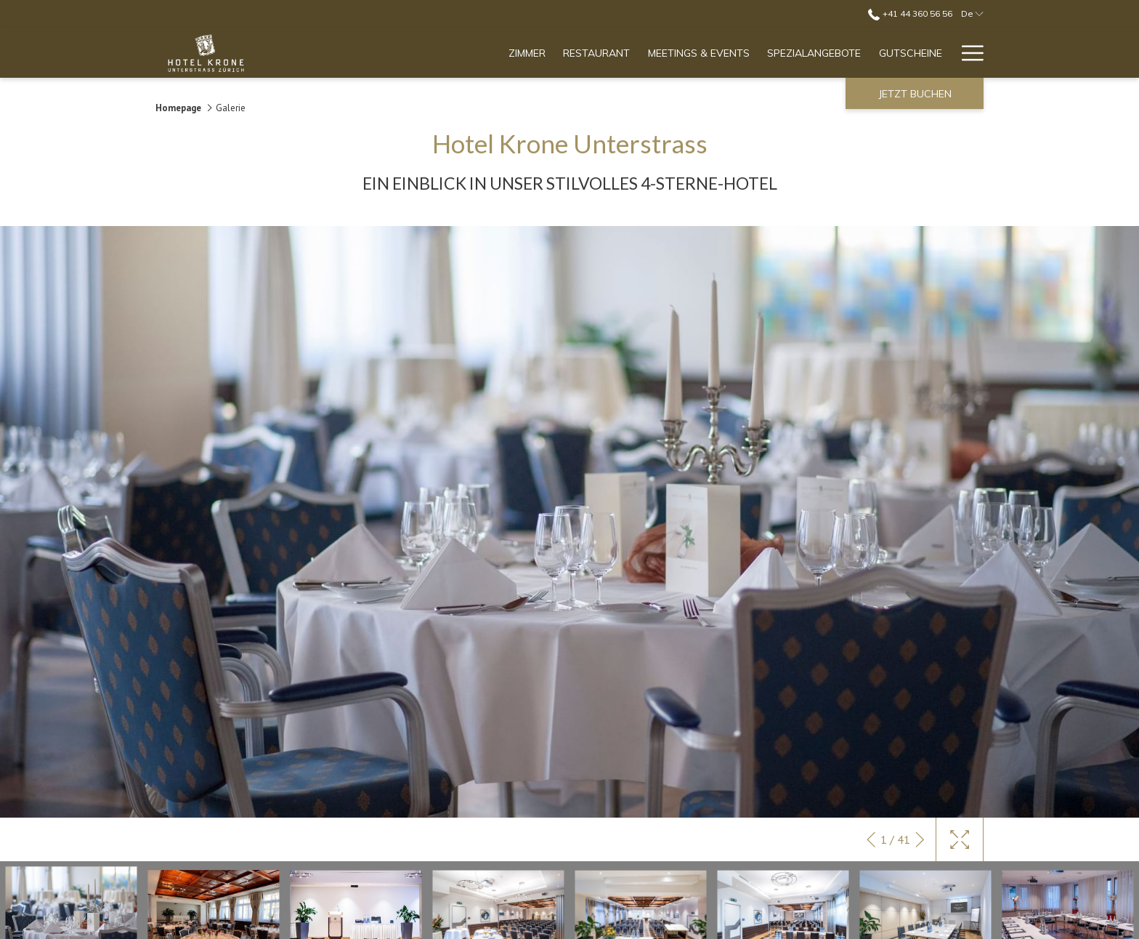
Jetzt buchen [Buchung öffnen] (915, 93)
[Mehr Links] (967, 53)
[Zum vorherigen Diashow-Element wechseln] (871, 839)
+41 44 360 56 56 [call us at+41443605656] (910, 13)
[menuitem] (527, 53)
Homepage (178, 108)
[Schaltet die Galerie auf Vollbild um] (960, 839)
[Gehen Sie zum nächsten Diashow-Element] (920, 839)
